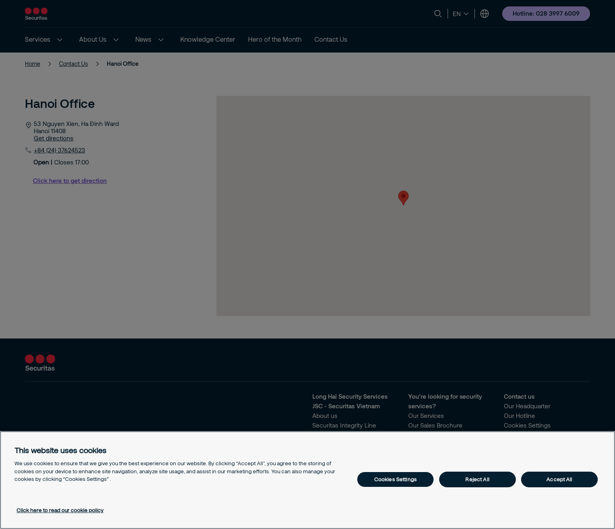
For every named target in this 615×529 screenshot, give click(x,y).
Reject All (477, 479)
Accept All (559, 479)
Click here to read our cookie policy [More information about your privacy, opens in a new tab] (60, 510)
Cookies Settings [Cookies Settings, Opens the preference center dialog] (395, 479)
